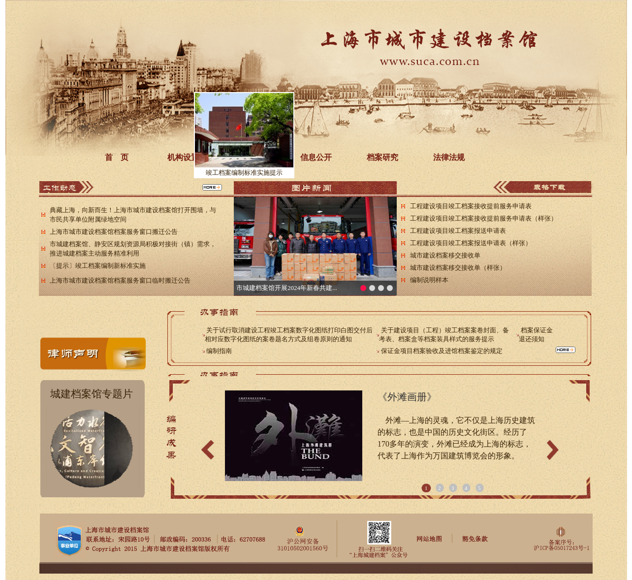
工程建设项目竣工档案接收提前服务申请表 (471, 206)
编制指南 (219, 350)
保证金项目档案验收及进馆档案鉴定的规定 (442, 350)
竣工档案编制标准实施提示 (238, 177)
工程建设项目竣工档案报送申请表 (458, 230)
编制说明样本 (429, 280)
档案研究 (382, 157)
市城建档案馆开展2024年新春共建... (286, 287)
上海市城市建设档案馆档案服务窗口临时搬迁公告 (120, 280)
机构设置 (183, 157)
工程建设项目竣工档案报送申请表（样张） (471, 243)
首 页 (116, 157)
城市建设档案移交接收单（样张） (458, 267)
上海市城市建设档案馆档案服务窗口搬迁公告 (114, 231)
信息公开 (316, 157)
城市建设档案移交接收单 (445, 255)
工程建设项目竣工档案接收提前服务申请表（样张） (483, 218)
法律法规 (449, 157)
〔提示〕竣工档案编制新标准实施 (98, 265)
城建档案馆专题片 (91, 394)
